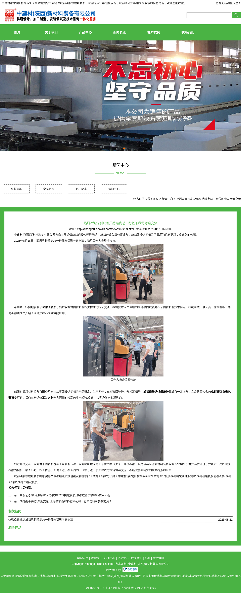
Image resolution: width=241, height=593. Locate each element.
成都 (153, 588)
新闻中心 (113, 189)
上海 (108, 588)
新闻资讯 (119, 32)
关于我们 (51, 32)
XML (147, 558)
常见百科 (48, 189)
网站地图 (158, 558)
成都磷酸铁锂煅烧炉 (72, 3)
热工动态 (81, 189)
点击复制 (121, 563)
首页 (17, 32)
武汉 (133, 588)
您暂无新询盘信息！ (228, 3)
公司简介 (96, 558)
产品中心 (85, 32)
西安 (140, 588)
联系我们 (187, 32)
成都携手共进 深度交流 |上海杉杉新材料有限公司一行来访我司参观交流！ (66, 501)
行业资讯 (16, 189)
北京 (146, 588)
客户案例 (153, 32)
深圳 (114, 588)
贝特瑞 (26, 487)
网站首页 (82, 558)
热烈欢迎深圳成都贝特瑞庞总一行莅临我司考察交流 (208, 198)
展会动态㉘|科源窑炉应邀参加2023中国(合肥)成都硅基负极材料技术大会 (65, 495)
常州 (127, 588)
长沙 (121, 588)
